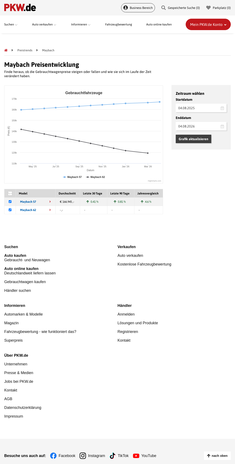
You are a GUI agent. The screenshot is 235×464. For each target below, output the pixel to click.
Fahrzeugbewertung (118, 24)
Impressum (13, 416)
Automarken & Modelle (23, 314)
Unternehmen (15, 364)
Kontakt (124, 340)
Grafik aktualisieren (193, 139)
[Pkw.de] (6, 50)
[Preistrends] (24, 50)
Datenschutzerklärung (22, 407)
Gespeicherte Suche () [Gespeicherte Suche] (180, 8)
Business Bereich (138, 8)
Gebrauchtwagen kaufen (25, 282)
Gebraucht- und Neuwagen (61, 257)
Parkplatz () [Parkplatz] (218, 8)
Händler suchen (17, 290)
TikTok (123, 456)
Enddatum (183, 118)
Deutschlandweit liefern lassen (61, 271)
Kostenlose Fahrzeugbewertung (144, 264)
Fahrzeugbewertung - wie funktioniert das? (40, 332)
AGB (8, 399)
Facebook (67, 456)
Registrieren (128, 332)
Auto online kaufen (159, 24)
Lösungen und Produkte (138, 323)
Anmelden (126, 314)
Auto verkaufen (130, 255)
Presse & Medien (18, 373)
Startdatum (184, 99)
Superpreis (13, 340)
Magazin (11, 323)
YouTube (148, 456)
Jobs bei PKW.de (18, 381)
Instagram (96, 456)
